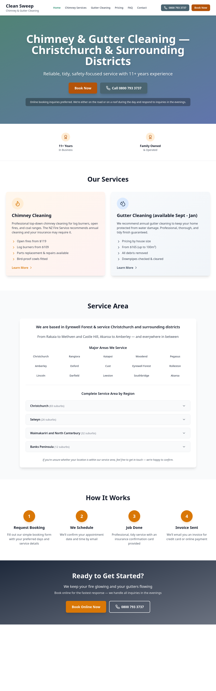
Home (57, 7)
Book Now (200, 7)
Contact (142, 7)
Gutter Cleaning (100, 7)
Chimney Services (75, 7)
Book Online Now (86, 607)
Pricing (119, 7)
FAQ (130, 7)
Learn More (22, 268)
